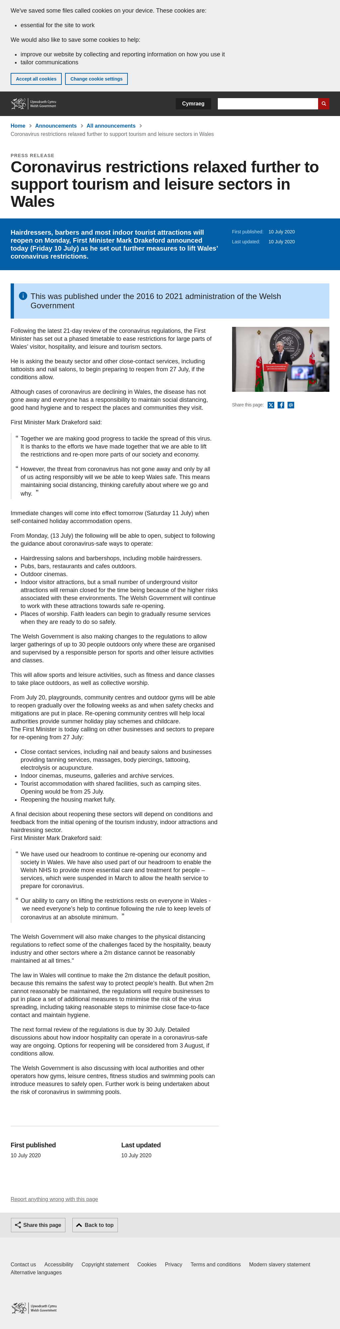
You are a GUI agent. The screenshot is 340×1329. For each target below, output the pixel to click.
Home (18, 126)
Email (291, 405)
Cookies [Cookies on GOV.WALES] (147, 1264)
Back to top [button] (99, 1225)
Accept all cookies (36, 79)
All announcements (111, 126)
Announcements (56, 126)
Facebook (281, 405)
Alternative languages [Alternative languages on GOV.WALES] (36, 1272)
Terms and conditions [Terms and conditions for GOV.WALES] (216, 1264)
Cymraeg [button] (193, 103)
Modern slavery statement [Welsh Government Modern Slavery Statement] (279, 1264)
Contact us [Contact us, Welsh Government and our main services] (23, 1264)
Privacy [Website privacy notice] (173, 1264)
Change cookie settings (96, 79)
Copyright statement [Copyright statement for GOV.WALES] (105, 1264)
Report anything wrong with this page (54, 1199)
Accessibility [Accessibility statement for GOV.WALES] (58, 1264)
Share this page (42, 1225)
